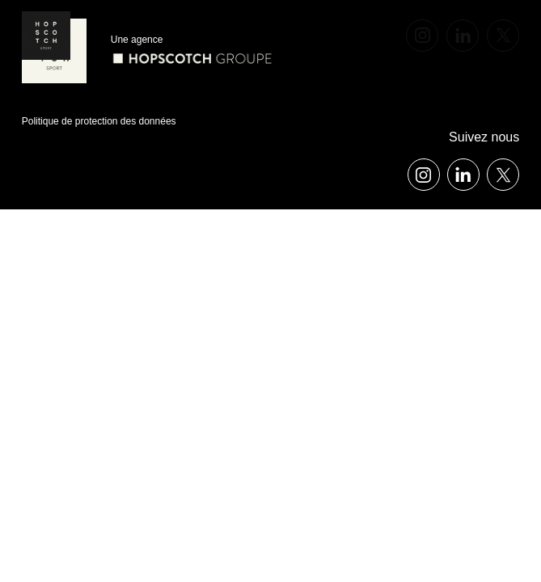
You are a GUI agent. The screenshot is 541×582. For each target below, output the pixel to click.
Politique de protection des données (99, 121)
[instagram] (422, 35)
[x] (503, 35)
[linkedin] (462, 35)
